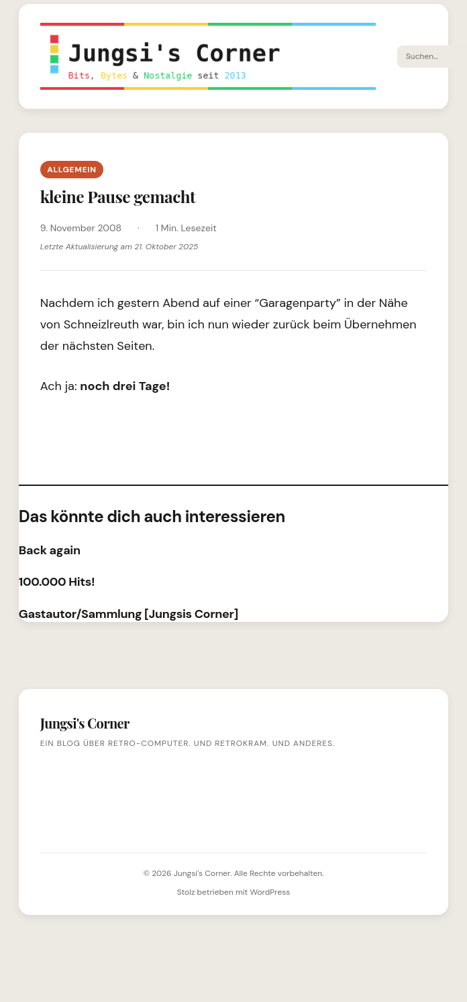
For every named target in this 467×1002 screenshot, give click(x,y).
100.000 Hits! (57, 582)
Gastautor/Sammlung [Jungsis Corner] (128, 614)
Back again (50, 550)
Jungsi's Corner (202, 873)
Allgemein (72, 169)
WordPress (270, 892)
